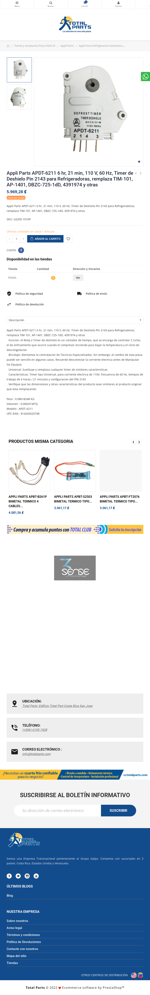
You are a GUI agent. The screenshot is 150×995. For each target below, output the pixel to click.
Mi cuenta (118, 2)
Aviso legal (14, 928)
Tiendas (12, 963)
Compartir (21, 250)
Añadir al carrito (45, 239)
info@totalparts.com (36, 754)
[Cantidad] (16, 239)
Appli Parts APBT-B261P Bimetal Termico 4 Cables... (28, 501)
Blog (10, 895)
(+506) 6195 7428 (34, 730)
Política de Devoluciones (24, 942)
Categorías (17, 2)
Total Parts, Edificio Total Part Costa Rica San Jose (57, 706)
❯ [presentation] (139, 441)
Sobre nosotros (17, 921)
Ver (78, 277)
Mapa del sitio (16, 956)
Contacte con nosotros (22, 949)
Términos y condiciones (23, 935)
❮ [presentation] (133, 441)
